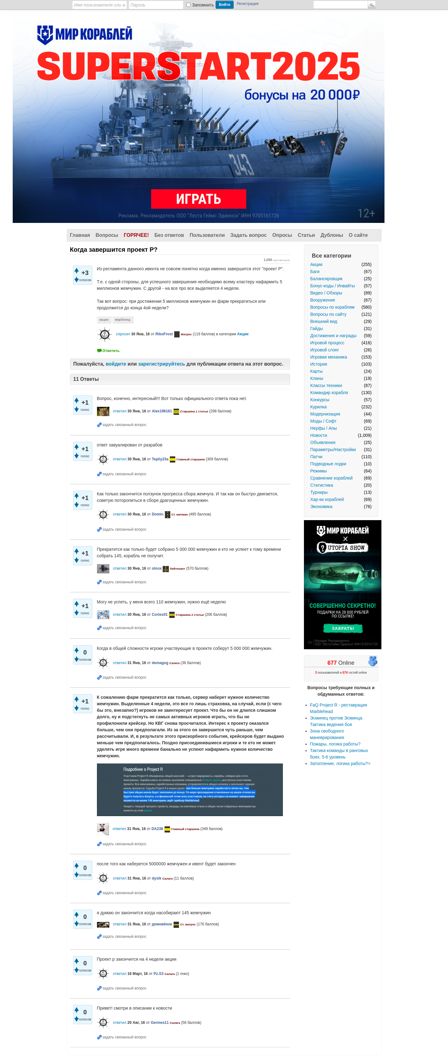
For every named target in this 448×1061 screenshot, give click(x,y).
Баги (315, 271)
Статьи (306, 235)
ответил (119, 411)
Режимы (318, 470)
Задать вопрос (249, 235)
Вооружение (322, 300)
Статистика (321, 485)
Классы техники (326, 385)
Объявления (323, 442)
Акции (316, 264)
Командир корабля (329, 392)
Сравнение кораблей (331, 478)
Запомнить (203, 5)
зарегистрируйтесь (161, 364)
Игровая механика (328, 356)
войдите (116, 364)
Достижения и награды (333, 335)
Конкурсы (320, 399)
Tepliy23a (160, 459)
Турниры (319, 492)
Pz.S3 (159, 974)
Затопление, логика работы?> (340, 763)
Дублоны (332, 235)
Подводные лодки (328, 463)
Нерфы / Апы (323, 428)
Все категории (331, 256)
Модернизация (325, 413)
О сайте (358, 235)
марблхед (122, 319)
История (318, 364)
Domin (157, 514)
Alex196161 (162, 411)
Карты (316, 371)
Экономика (321, 506)
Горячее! (136, 235)
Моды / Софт (323, 421)
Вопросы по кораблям (332, 307)
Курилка (318, 406)
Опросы (282, 235)
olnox (157, 568)
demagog (160, 663)
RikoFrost (164, 334)
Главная (80, 235)
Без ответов (169, 235)
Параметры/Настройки (333, 449)
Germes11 (160, 1022)
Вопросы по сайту (328, 314)
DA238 (157, 829)
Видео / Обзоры (326, 292)
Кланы (316, 378)
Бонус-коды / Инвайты (332, 285)
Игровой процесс (327, 342)
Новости (318, 435)
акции (104, 319)
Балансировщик (326, 278)
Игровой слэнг (324, 349)
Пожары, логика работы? (335, 743)
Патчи (316, 456)
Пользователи (207, 235)
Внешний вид (323, 321)
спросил (123, 334)
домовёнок (162, 924)
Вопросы (107, 235)
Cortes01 (160, 614)
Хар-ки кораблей (327, 499)
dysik (156, 878)
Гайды (316, 328)
